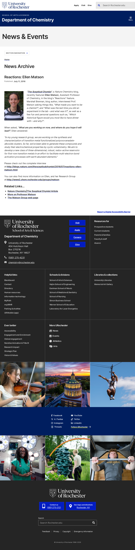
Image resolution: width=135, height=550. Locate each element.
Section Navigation (17, 53)
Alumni (97, 243)
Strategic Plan (10, 351)
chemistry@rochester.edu (21, 262)
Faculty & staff (100, 239)
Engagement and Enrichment (17, 335)
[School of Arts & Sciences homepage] (23, 226)
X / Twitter (57, 419)
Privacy (56, 531)
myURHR (8, 304)
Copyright (67, 531)
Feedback (46, 531)
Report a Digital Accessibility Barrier (114, 212)
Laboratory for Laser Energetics (64, 308)
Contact (7, 284)
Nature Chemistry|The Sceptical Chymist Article (33, 191)
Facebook (56, 415)
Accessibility (10, 330)
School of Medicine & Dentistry (63, 292)
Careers (77, 237)
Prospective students (103, 226)
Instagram (57, 423)
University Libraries (103, 280)
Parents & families (102, 235)
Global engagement (13, 339)
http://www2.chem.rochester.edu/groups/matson (33, 179)
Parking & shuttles (12, 308)
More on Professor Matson (22, 194)
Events (54, 335)
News (53, 330)
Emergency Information (83, 531)
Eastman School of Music (61, 288)
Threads (56, 426)
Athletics (55, 341)
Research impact (11, 347)
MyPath (7, 300)
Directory (8, 288)
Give (90, 5)
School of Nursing (58, 296)
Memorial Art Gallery (103, 284)
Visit (83, 5)
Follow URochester (81, 426)
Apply (76, 5)
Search (41, 518)
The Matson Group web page (23, 197)
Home (6, 59)
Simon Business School (60, 300)
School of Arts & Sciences (15, 15)
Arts (53, 346)
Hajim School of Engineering (62, 284)
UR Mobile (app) (11, 312)
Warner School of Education (62, 304)
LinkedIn (76, 423)
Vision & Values (11, 355)
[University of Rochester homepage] (15, 5)
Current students (102, 230)
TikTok (75, 419)
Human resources (12, 292)
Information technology (15, 296)
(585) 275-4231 (16, 257)
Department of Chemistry (28, 20)
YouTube (76, 415)
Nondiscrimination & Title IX (16, 343)
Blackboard (9, 280)
